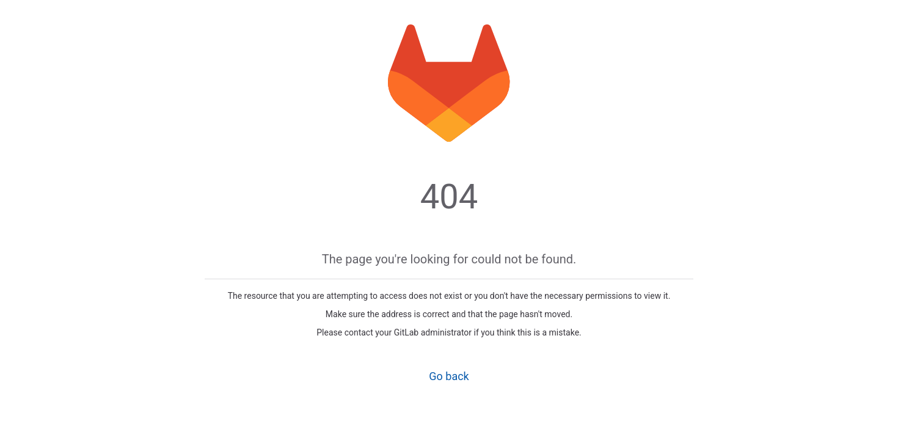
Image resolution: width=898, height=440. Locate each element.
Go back (449, 376)
